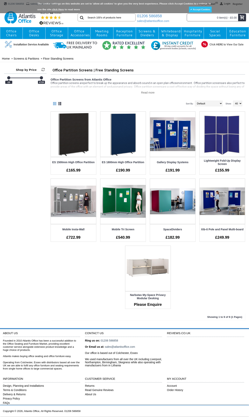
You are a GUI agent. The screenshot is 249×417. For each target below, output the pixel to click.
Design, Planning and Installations (23, 385)
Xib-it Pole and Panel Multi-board (222, 229)
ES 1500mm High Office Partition (73, 162)
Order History (175, 390)
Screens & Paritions (26, 58)
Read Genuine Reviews (99, 390)
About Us (90, 394)
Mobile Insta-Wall (73, 229)
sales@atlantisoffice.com (153, 21)
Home (6, 58)
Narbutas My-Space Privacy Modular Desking (148, 296)
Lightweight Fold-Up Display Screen (222, 162)
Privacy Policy (11, 398)
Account (172, 385)
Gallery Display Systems (173, 162)
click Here (58, 9)
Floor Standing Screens (58, 58)
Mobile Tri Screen (123, 229)
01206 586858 (149, 16)
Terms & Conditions (14, 390)
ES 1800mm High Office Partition (123, 162)
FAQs (6, 402)
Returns (90, 385)
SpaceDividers (172, 229)
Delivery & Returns (14, 394)
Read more (147, 92)
